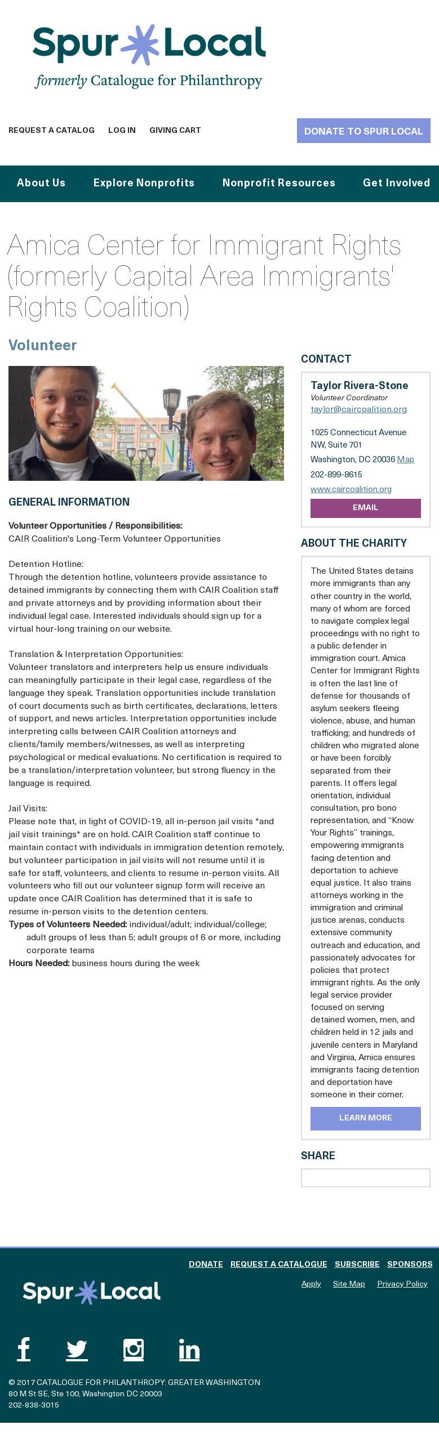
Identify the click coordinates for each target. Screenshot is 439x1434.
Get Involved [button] (397, 183)
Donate (206, 1265)
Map (405, 460)
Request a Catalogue (278, 1265)
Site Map (349, 1284)
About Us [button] (41, 183)
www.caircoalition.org (351, 490)
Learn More (365, 1118)
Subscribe (357, 1265)
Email (366, 508)
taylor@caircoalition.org (359, 409)
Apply (311, 1284)
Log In (122, 131)
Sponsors (410, 1265)
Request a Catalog (51, 131)
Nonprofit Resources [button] (279, 183)
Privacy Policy (402, 1284)
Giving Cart (175, 131)
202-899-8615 (336, 475)
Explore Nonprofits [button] (144, 183)
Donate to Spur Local (363, 132)
